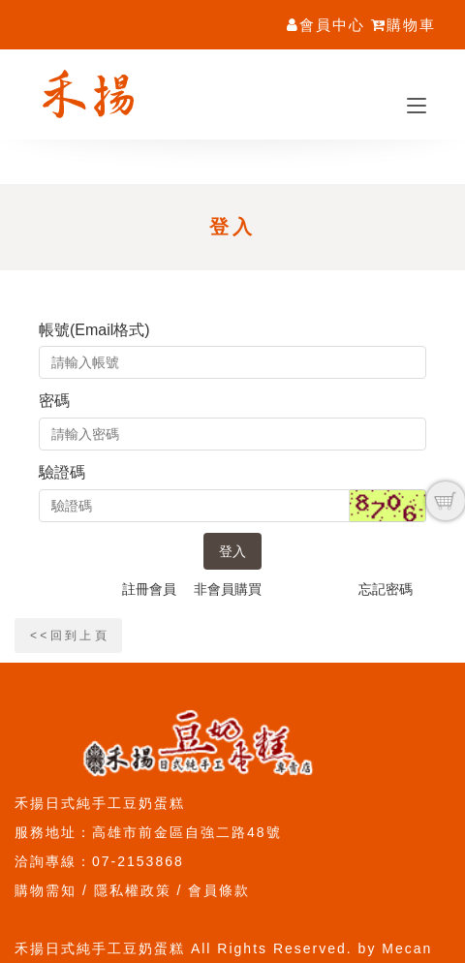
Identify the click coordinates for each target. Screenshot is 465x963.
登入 (232, 551)
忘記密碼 (385, 589)
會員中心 (326, 24)
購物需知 (46, 890)
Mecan (407, 948)
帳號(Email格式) (94, 330)
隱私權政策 (132, 890)
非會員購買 (228, 589)
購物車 (403, 24)
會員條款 (219, 890)
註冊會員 (149, 589)
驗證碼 (62, 472)
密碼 (54, 400)
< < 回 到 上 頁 (68, 635)
